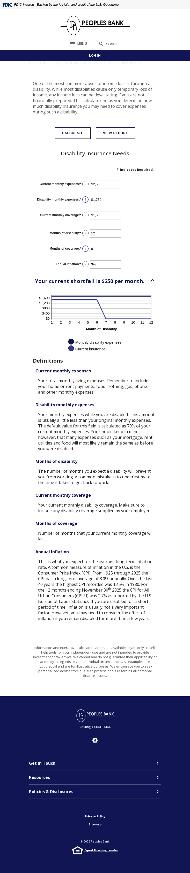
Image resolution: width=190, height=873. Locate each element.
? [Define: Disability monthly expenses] (85, 199)
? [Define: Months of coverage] (85, 248)
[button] (95, 281)
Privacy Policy (95, 816)
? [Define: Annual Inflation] (85, 264)
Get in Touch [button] (42, 763)
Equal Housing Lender (101, 850)
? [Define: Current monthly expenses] (85, 184)
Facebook (95, 740)
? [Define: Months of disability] (85, 233)
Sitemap (95, 824)
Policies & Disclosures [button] (51, 791)
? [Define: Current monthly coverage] (85, 215)
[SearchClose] (109, 44)
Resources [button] (39, 777)
